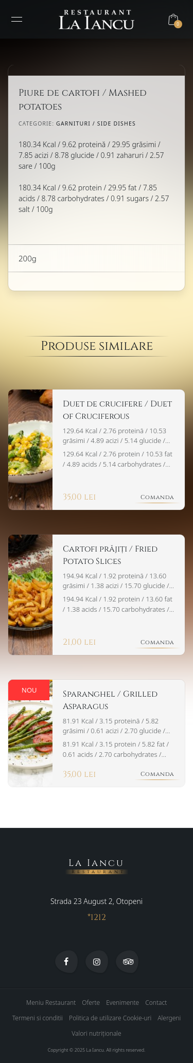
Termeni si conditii (37, 1018)
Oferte (91, 1003)
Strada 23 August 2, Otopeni (96, 902)
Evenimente (122, 1003)
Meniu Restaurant (51, 1003)
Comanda (157, 497)
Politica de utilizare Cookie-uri (110, 1018)
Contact (156, 1003)
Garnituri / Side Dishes (96, 123)
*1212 (96, 918)
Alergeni (169, 1018)
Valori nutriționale (96, 1034)
